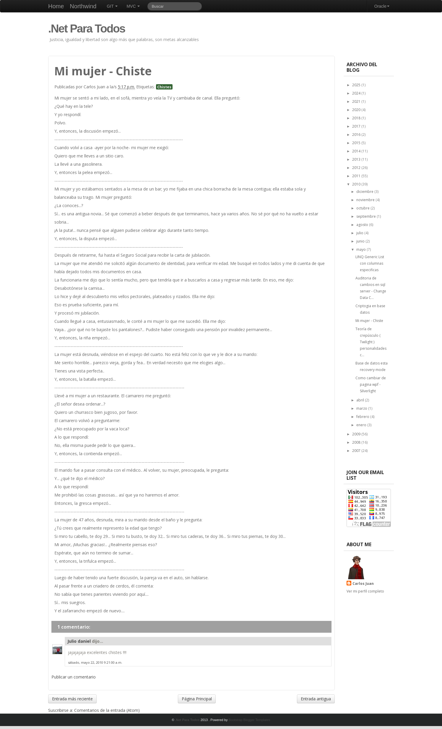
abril (360, 400)
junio (360, 241)
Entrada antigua (316, 699)
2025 (356, 84)
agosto (362, 224)
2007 (356, 450)
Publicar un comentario (73, 677)
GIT (112, 6)
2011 (356, 175)
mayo (361, 249)
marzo (362, 408)
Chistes (164, 86)
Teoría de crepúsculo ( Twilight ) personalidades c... (370, 341)
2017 (356, 126)
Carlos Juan (363, 583)
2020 (356, 109)
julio (360, 232)
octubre (363, 208)
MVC (133, 6)
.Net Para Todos (86, 28)
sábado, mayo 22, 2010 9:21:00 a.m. (95, 662)
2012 (356, 167)
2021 (356, 101)
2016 (356, 134)
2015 (356, 142)
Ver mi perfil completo (365, 591)
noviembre (366, 199)
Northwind (83, 6)
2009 (356, 434)
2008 (356, 442)
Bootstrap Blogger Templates (249, 720)
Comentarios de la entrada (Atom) (107, 710)
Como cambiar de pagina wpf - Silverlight (370, 384)
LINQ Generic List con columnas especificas (369, 263)
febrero (363, 416)
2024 (356, 93)
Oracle (381, 6)
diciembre (365, 191)
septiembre (366, 216)
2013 (356, 159)
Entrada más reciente (72, 699)
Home (56, 6)
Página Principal (197, 699)
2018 (356, 118)
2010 (356, 184)
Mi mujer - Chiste (369, 320)
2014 (356, 151)
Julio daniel (79, 641)
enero (361, 424)
